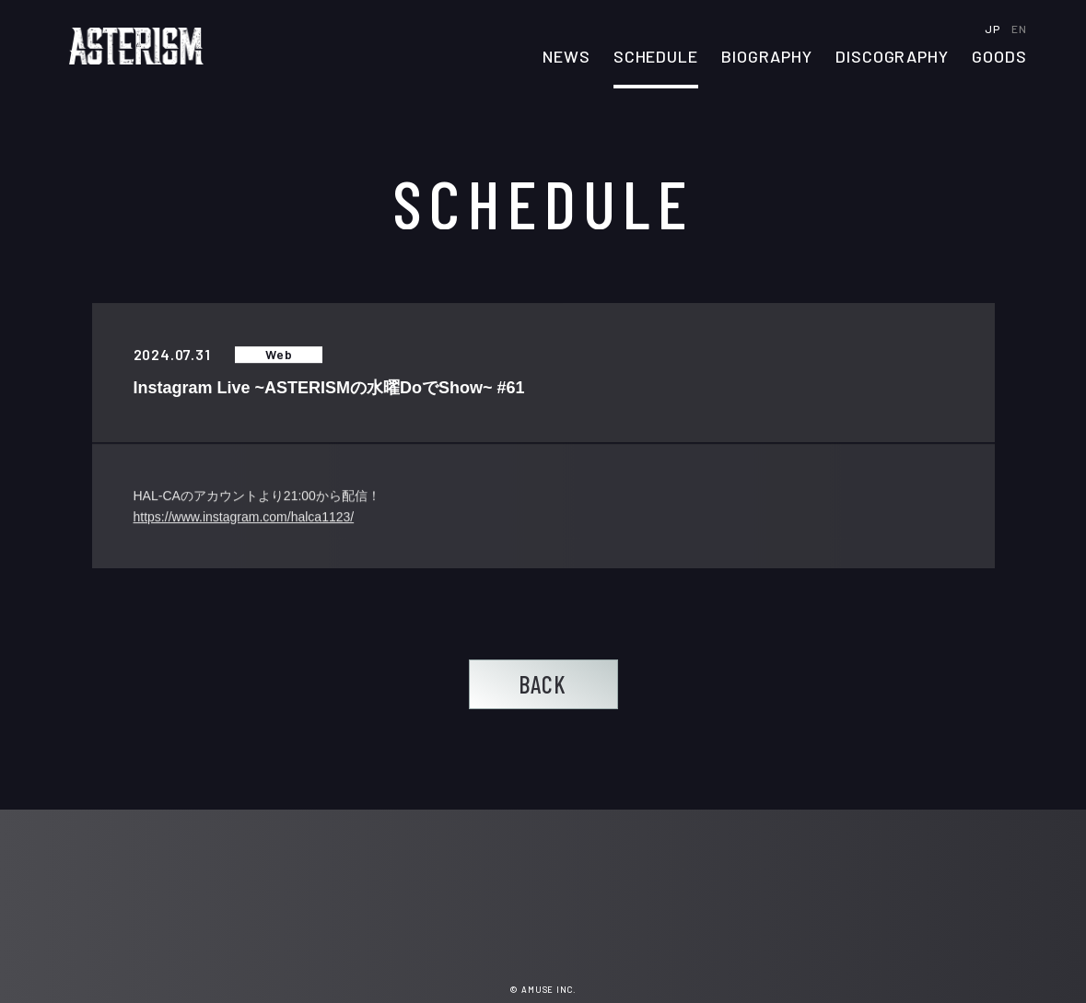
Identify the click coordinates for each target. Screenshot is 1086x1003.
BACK (542, 684)
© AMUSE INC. (543, 990)
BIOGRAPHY (766, 57)
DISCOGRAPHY (892, 57)
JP (993, 28)
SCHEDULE (655, 57)
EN (1018, 28)
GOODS (999, 57)
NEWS (566, 57)
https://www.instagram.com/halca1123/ (244, 517)
